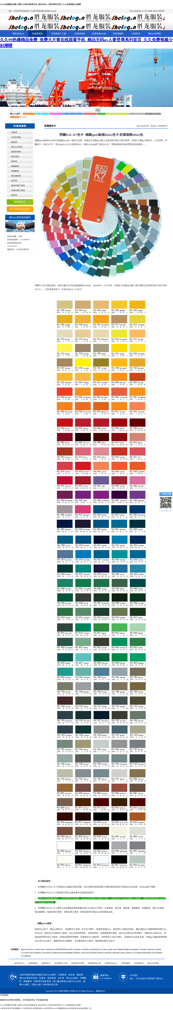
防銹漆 (14, 161)
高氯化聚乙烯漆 (18, 190)
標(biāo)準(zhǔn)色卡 (20, 209)
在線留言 (136, 33)
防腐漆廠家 (118, 33)
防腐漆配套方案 (94, 963)
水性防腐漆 (16, 137)
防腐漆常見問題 (77, 963)
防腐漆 (14, 132)
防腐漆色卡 (20, 202)
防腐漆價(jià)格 (99, 33)
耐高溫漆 (15, 156)
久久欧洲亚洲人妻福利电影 (31, 1008)
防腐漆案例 (80, 33)
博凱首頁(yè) (18, 33)
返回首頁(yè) (19, 963)
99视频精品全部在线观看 (66, 1008)
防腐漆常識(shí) (111, 963)
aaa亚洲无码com (49, 1008)
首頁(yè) (154, 126)
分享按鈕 (4, 995)
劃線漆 (14, 195)
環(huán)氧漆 (16, 147)
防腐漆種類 (37, 33)
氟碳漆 (14, 142)
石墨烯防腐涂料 (60, 949)
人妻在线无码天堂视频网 (10, 1008)
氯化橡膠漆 (16, 176)
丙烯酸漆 (15, 171)
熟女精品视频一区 (84, 1008)
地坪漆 (14, 181)
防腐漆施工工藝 (58, 33)
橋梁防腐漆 (16, 152)
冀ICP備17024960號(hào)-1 (117, 991)
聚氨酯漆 (15, 166)
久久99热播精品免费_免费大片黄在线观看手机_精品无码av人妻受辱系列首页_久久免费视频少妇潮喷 (40, 4)
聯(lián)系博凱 (154, 33)
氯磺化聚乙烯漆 (18, 185)
